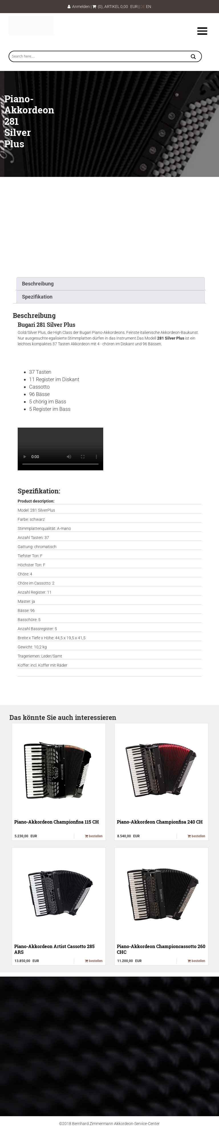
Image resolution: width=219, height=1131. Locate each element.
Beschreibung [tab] (38, 284)
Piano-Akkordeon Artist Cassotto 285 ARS (54, 949)
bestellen (94, 836)
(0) (97, 6)
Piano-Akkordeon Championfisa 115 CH (56, 822)
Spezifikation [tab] (37, 297)
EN (148, 6)
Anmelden (79, 6)
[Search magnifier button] (193, 57)
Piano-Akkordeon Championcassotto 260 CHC (161, 949)
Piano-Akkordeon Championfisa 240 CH (160, 822)
